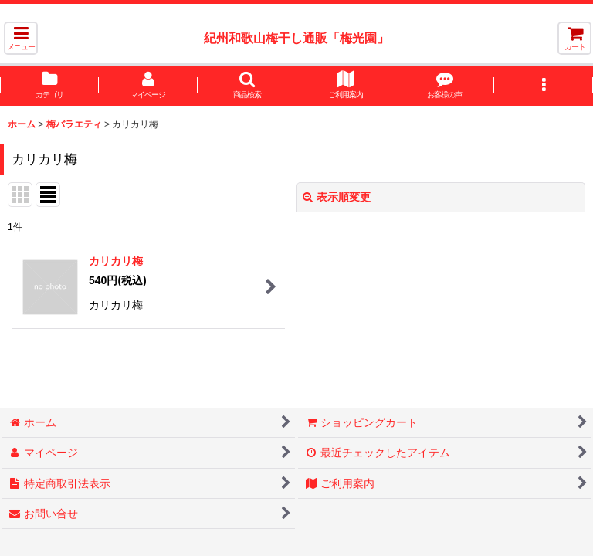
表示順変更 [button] (337, 197)
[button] (21, 38)
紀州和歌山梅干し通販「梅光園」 (296, 38)
